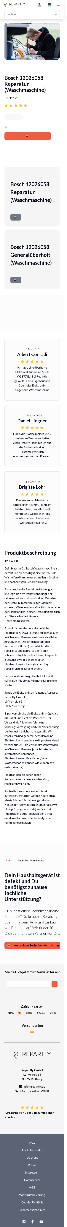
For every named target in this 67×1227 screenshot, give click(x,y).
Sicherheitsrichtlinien (32, 1209)
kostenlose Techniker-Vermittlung (33, 945)
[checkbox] (8, 990)
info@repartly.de (34, 1086)
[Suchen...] (32, 14)
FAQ (32, 1142)
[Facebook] (32, 1222)
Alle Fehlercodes (32, 1150)
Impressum (32, 1172)
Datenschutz (32, 1180)
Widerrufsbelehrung (32, 1195)
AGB (32, 1187)
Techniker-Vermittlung (31, 860)
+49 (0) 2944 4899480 (34, 1091)
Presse (32, 1165)
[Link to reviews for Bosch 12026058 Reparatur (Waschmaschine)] (32, 103)
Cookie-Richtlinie (32, 1202)
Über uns (32, 1157)
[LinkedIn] (23, 1222)
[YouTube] (40, 1222)
